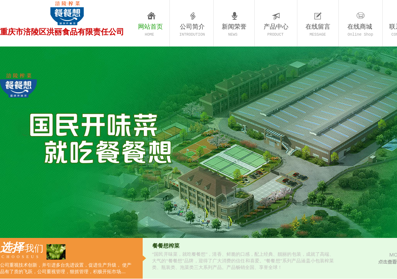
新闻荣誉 (234, 26)
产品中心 (276, 26)
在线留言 (318, 26)
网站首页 (150, 26)
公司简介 (192, 26)
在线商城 (359, 26)
